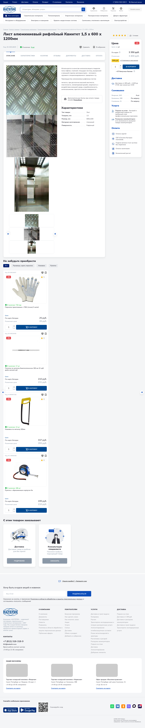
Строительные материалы (33, 16)
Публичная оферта (46, 633)
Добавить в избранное (73, 636)
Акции (5, 2)
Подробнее (77, 100)
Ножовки (41, 266)
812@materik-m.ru (9, 644)
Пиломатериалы (54, 16)
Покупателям (71, 609)
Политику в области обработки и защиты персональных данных (56, 599)
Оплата (35, 2)
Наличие (44, 56)
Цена (6, 315)
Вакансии (80, 2)
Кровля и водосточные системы (65, 20)
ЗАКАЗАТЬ (54, 561)
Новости (42, 622)
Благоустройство (121, 20)
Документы (71, 56)
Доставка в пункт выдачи (100, 614)
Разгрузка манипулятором (100, 641)
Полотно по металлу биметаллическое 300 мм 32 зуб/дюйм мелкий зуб (24, 369)
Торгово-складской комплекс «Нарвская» (66, 679)
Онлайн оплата (135, 9)
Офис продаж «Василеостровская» (109, 679)
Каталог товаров (14, 29)
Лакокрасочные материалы (98, 16)
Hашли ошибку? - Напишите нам (72, 581)
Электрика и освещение (40, 20)
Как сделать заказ (71, 617)
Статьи (67, 628)
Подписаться (79, 594)
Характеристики (28, 56)
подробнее (19, 561)
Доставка (24, 2)
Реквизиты (42, 625)
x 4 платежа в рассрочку (129, 60)
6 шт (33, 47)
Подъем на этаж (97, 644)
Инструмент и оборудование (15, 20)
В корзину (131, 67)
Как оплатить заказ (72, 620)
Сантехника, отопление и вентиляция (95, 20)
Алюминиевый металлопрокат (47, 29)
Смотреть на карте (13, 688)
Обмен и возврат (71, 633)
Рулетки (53, 266)
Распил (93, 620)
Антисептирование (97, 650)
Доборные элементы (98, 652)
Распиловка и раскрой (99, 639)
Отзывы (57, 56)
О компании (57, 2)
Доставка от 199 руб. (124, 617)
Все (6, 266)
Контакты (69, 2)
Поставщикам (44, 620)
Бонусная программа (72, 614)
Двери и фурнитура (120, 16)
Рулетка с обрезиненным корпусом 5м (19, 491)
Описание (10, 56)
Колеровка (95, 617)
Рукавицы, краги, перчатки (23, 266)
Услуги (14, 2)
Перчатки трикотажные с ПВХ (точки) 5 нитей (22, 307)
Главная (5, 29)
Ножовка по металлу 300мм (15, 430)
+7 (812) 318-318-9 (119, 2)
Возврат (45, 2)
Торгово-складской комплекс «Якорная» (21, 679)
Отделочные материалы (74, 16)
